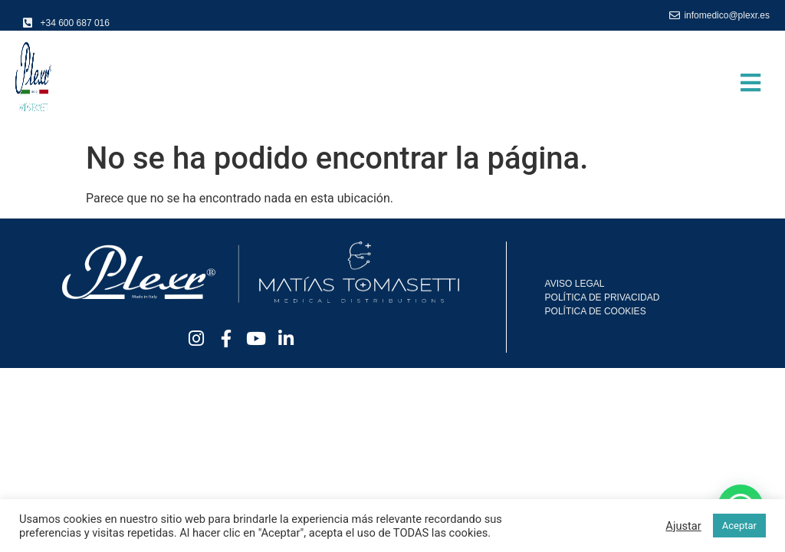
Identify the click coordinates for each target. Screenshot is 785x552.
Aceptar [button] (739, 525)
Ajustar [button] (683, 526)
